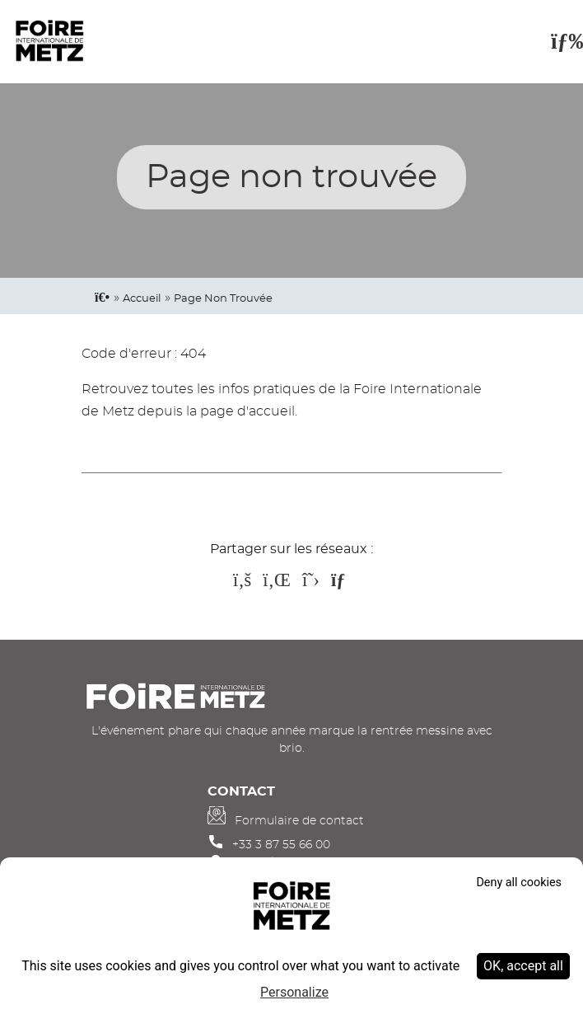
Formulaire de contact (299, 820)
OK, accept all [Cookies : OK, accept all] (523, 966)
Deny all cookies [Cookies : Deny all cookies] (519, 883)
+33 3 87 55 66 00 (281, 844)
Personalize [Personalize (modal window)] (294, 992)
